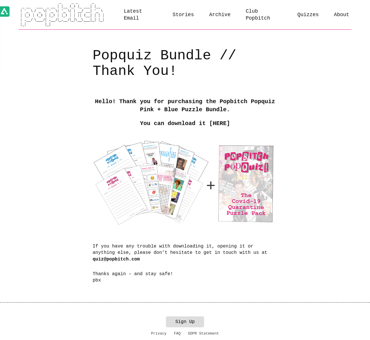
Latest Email (133, 14)
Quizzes (308, 15)
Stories (183, 15)
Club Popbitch (258, 14)
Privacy (159, 333)
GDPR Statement (203, 333)
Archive (220, 15)
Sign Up (185, 321)
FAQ (177, 333)
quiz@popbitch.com (116, 259)
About (341, 15)
